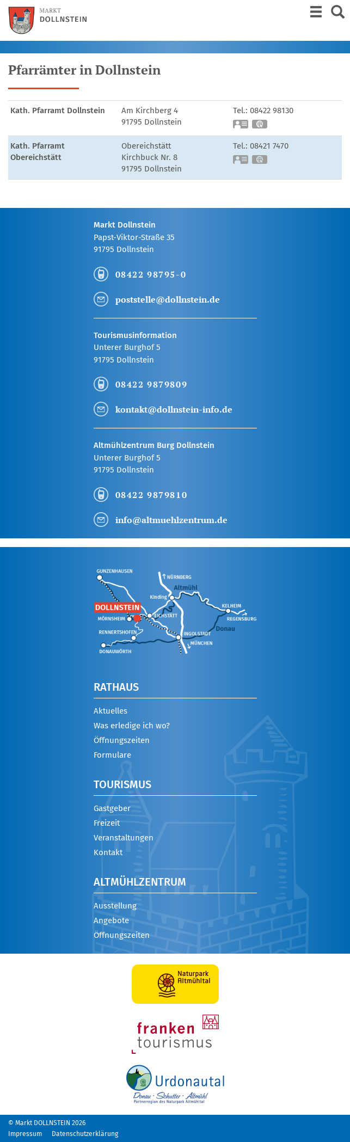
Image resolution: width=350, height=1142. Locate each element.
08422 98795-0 (151, 274)
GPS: (260, 125)
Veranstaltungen (123, 838)
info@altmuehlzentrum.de (171, 520)
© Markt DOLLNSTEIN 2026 (46, 1123)
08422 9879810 (151, 495)
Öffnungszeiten (122, 740)
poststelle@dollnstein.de (167, 299)
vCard (241, 125)
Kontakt (108, 852)
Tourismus (122, 784)
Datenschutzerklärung (85, 1134)
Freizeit (107, 823)
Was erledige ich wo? (132, 725)
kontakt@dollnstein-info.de (173, 409)
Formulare (112, 755)
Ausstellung (115, 906)
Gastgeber (112, 808)
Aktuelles (110, 711)
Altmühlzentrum (140, 881)
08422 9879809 (151, 384)
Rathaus (116, 686)
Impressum (25, 1134)
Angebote (111, 920)
